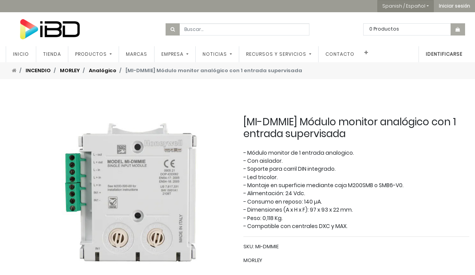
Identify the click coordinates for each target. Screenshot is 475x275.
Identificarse (444, 54)
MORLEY (70, 70)
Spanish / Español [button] (403, 6)
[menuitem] (21, 54)
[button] (454, 6)
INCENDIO (38, 70)
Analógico (102, 70)
